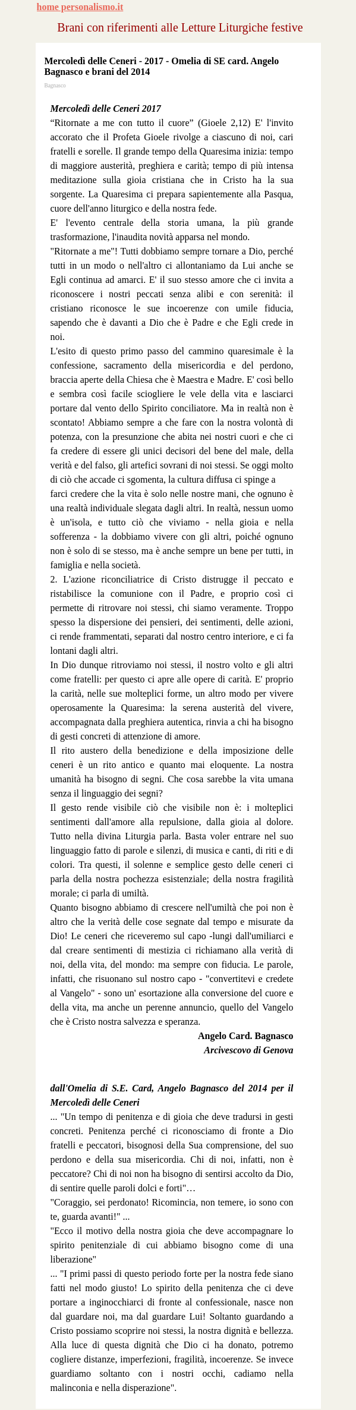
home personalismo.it (80, 7)
